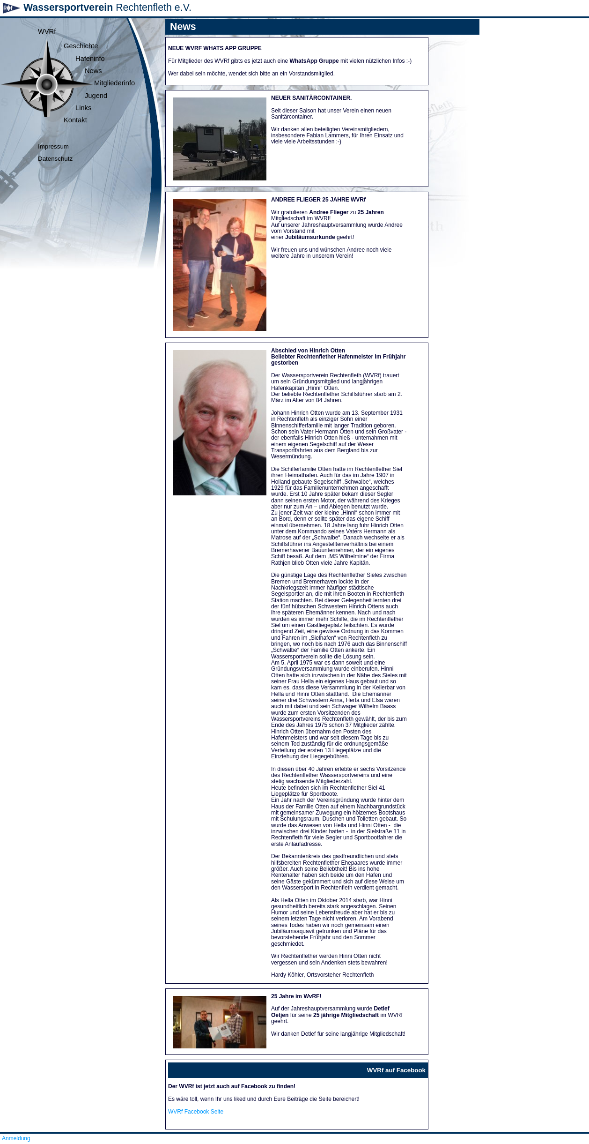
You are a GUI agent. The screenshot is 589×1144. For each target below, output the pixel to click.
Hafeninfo (90, 58)
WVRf (47, 31)
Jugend (96, 95)
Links (83, 108)
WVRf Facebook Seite (195, 1111)
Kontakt (75, 120)
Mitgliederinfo (114, 83)
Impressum (53, 146)
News (93, 71)
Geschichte (81, 46)
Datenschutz (55, 158)
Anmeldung (16, 1138)
